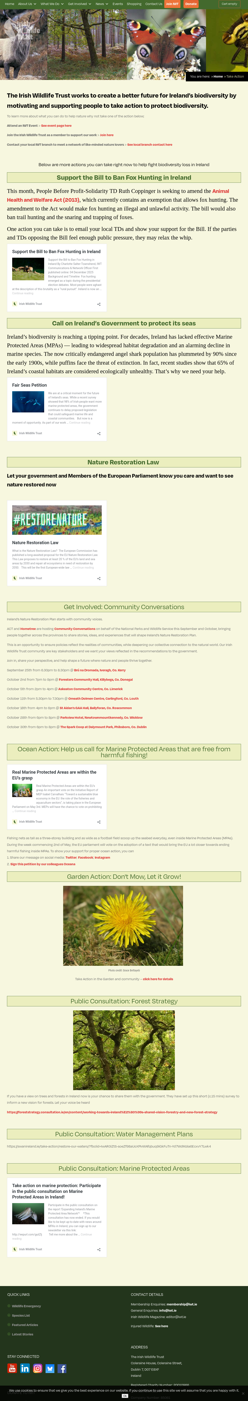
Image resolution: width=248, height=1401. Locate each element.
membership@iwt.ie (182, 1304)
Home (9, 4)
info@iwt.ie (167, 1310)
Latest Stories (22, 1334)
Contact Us (153, 4)
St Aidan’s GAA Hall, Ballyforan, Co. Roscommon (96, 708)
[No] (243, 1393)
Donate (191, 4)
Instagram (102, 857)
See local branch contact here (149, 144)
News (102, 4)
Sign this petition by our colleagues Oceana (42, 864)
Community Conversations (74, 629)
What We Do (52, 4)
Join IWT (172, 4)
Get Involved (80, 4)
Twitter (71, 857)
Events (118, 4)
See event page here (56, 125)
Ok (125, 1395)
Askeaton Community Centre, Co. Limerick (90, 689)
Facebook (85, 857)
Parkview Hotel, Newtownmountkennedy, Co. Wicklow (101, 717)
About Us (27, 4)
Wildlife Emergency (26, 1306)
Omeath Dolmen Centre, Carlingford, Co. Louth (103, 698)
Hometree (28, 629)
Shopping (134, 4)
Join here (107, 135)
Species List (21, 1315)
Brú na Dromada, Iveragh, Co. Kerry (100, 670)
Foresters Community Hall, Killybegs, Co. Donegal (96, 679)
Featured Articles (25, 1325)
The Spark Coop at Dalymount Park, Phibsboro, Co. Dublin (103, 727)
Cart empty (229, 4)
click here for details (158, 979)
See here (161, 1326)
